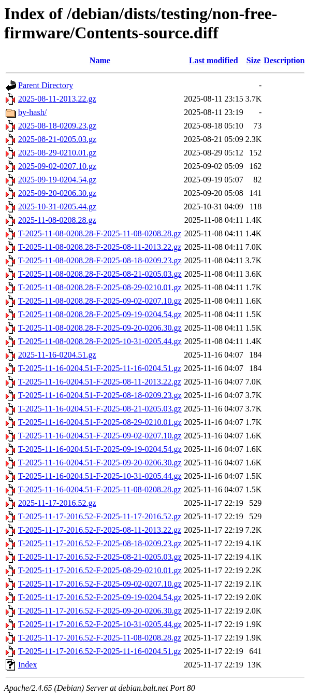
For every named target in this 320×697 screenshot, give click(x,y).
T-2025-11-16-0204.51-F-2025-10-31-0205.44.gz (100, 476)
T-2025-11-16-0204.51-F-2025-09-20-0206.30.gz (100, 462)
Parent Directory (45, 85)
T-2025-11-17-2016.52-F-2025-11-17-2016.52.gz (99, 516)
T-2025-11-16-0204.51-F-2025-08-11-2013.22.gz (99, 381)
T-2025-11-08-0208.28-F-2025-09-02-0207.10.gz (100, 300)
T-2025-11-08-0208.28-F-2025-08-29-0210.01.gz (100, 287)
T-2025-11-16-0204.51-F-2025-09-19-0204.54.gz (100, 449)
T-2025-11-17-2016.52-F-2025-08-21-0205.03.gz (100, 556)
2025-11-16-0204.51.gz (57, 354)
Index (27, 664)
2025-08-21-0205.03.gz (57, 139)
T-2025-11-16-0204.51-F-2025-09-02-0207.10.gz (100, 435)
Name (100, 60)
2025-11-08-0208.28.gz (57, 220)
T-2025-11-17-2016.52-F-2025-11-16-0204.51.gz (99, 651)
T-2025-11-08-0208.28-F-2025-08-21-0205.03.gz (100, 273)
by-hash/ (32, 112)
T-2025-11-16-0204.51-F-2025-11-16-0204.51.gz (99, 368)
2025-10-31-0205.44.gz (57, 206)
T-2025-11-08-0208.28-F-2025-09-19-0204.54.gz (100, 314)
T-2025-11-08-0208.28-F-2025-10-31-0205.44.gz (100, 341)
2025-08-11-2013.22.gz (57, 98)
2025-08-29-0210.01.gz (57, 152)
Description (284, 60)
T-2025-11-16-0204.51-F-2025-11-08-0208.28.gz (99, 489)
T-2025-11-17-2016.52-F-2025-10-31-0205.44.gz (100, 624)
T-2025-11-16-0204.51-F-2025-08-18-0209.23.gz (100, 395)
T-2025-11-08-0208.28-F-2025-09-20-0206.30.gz (100, 327)
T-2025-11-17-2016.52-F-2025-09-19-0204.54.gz (100, 597)
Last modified (213, 60)
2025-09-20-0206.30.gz (57, 193)
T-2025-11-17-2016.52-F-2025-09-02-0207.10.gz (100, 583)
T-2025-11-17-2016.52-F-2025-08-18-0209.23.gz (100, 543)
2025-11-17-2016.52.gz (57, 503)
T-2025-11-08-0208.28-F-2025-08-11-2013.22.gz (99, 247)
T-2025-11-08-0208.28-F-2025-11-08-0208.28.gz (99, 233)
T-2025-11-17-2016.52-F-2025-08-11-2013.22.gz (99, 529)
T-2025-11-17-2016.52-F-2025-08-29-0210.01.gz (100, 570)
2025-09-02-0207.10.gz (57, 166)
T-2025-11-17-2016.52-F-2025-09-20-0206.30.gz (100, 610)
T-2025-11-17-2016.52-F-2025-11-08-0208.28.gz (99, 637)
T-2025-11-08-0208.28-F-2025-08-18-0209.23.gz (100, 260)
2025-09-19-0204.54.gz (57, 179)
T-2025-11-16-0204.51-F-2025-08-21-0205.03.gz (100, 408)
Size (253, 60)
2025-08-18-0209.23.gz (57, 125)
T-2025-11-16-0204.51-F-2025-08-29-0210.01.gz (100, 422)
